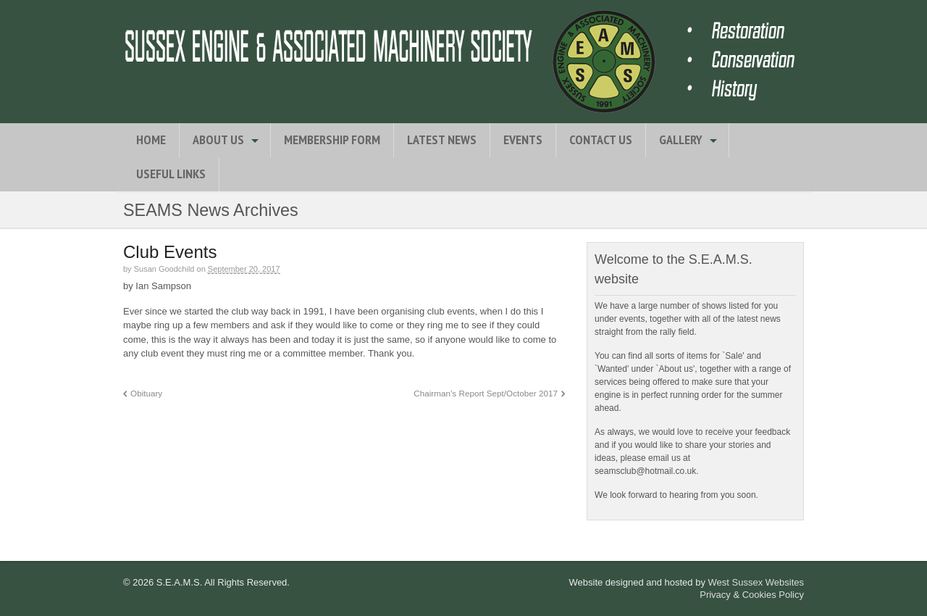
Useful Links (171, 173)
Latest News (442, 139)
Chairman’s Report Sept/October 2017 (486, 393)
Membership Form (332, 139)
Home (151, 139)
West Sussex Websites (756, 582)
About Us (218, 139)
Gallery (680, 139)
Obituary (146, 393)
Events (522, 139)
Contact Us (600, 139)
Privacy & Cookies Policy (752, 594)
